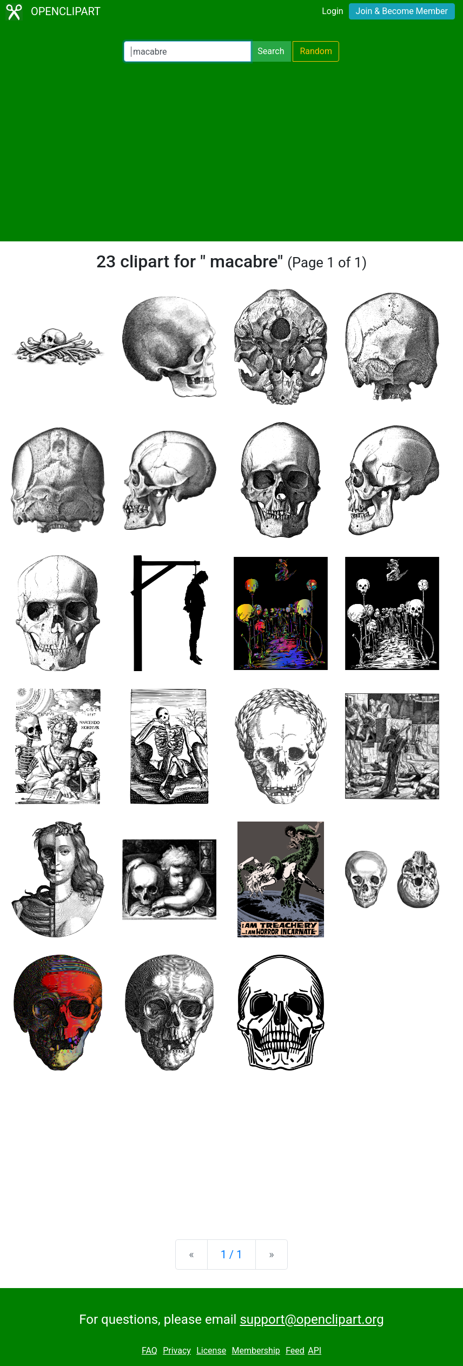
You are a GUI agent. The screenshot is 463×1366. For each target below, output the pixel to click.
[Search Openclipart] (187, 51)
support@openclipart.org (311, 1319)
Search (270, 51)
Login (332, 11)
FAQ (149, 1350)
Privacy (177, 1350)
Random (316, 51)
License (211, 1350)
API (314, 1350)
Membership (256, 1350)
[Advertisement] (231, 151)
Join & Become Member (402, 11)
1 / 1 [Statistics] (232, 1254)
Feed (295, 1350)
